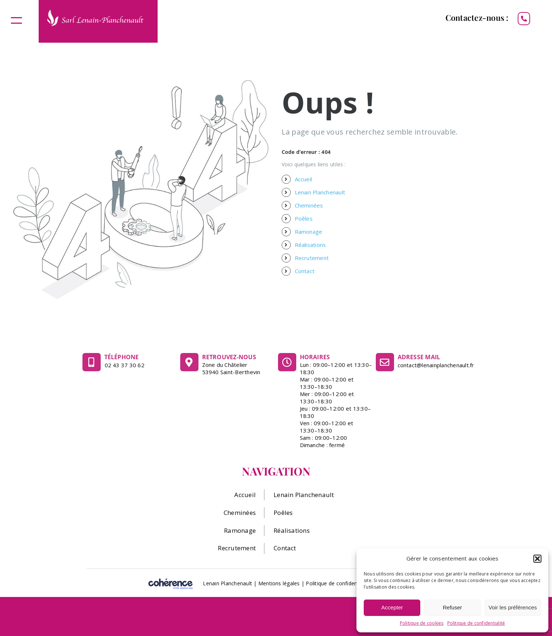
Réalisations (310, 244)
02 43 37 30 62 (124, 365)
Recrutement (312, 257)
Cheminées (309, 205)
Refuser (452, 607)
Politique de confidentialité (476, 623)
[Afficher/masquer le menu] (16, 20)
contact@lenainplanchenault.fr (436, 365)
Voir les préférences (513, 607)
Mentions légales (279, 583)
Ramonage (309, 231)
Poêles (304, 218)
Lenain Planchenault (320, 192)
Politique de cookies (422, 623)
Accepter (392, 607)
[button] (537, 558)
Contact (305, 271)
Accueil (303, 179)
